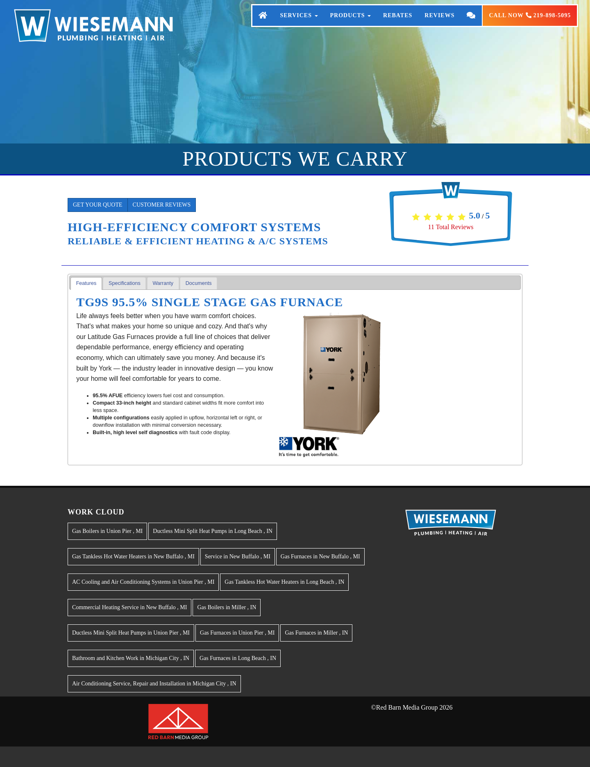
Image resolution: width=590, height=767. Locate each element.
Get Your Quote (98, 205)
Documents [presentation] (199, 283)
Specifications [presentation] (125, 283)
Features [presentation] (86, 283)
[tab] (86, 283)
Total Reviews (451, 226)
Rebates (397, 23)
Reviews (439, 23)
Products (350, 23)
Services (299, 23)
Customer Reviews (162, 205)
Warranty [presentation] (162, 283)
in (107, 531)
